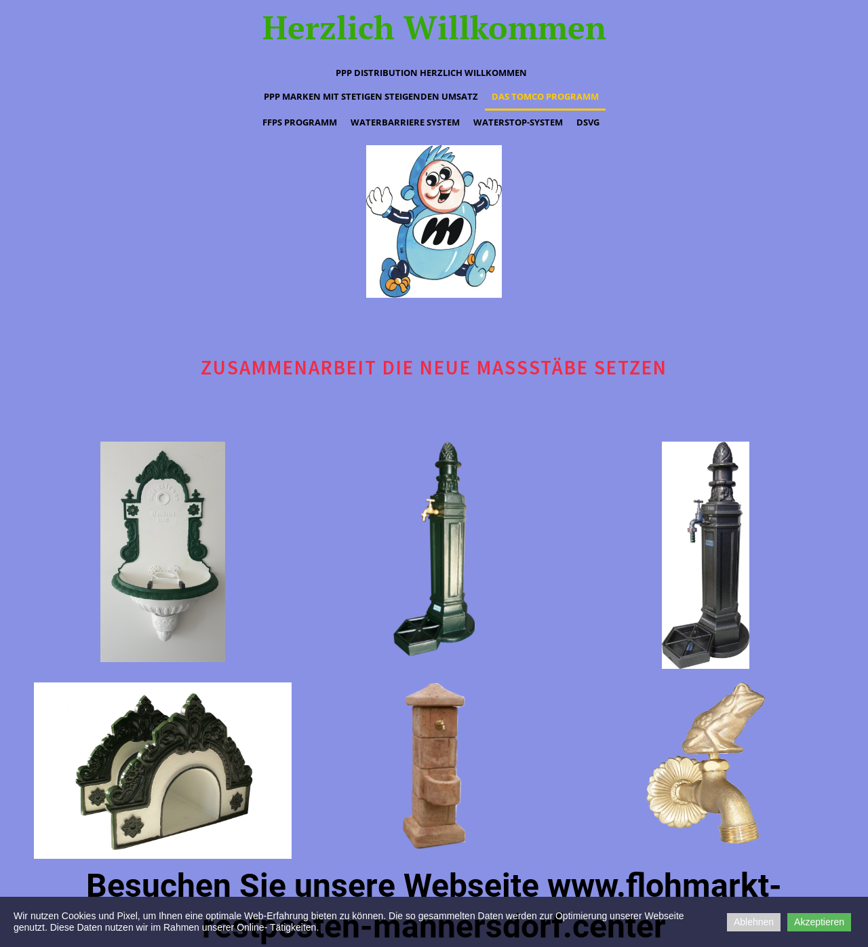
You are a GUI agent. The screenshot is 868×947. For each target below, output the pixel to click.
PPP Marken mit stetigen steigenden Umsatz (371, 96)
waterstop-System (518, 122)
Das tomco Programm (545, 96)
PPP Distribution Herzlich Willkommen (431, 72)
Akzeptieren (819, 921)
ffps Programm (299, 122)
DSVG (587, 122)
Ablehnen (754, 921)
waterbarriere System (405, 122)
